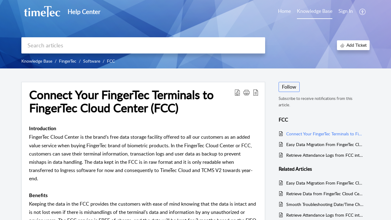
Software (91, 61)
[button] (363, 12)
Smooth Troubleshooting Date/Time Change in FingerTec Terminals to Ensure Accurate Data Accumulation (325, 204)
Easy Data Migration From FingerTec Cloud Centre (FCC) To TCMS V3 (325, 144)
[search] (143, 45)
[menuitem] (345, 11)
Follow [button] (289, 86)
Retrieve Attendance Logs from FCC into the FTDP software (325, 155)
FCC (111, 61)
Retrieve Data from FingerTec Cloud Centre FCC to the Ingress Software (325, 193)
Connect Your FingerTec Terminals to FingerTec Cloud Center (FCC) (325, 134)
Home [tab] (284, 11)
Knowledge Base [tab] (314, 11)
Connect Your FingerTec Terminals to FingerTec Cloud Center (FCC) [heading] (121, 101)
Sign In (345, 11)
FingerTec (67, 61)
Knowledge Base (36, 61)
